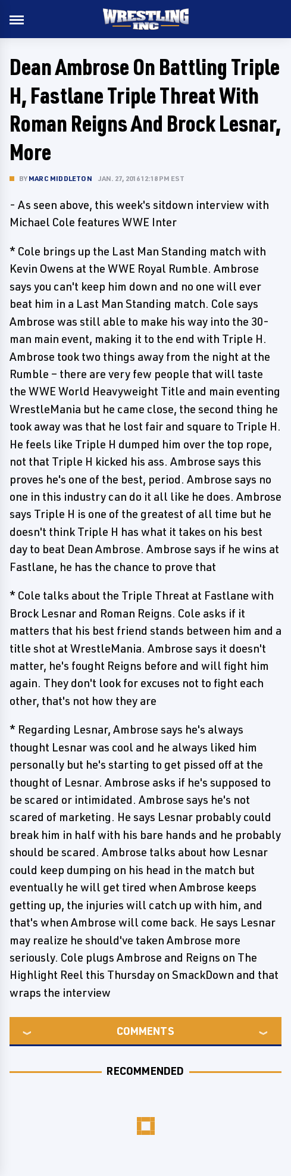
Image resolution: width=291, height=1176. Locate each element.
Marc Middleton (60, 178)
